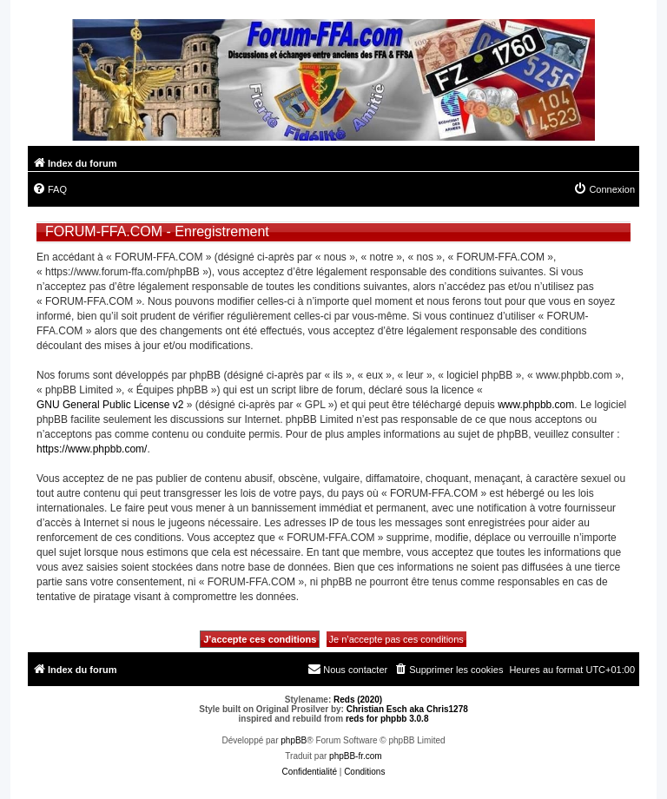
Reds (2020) (358, 699)
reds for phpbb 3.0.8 (387, 718)
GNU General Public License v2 (109, 405)
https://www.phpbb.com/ (91, 449)
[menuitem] (49, 189)
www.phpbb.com (536, 405)
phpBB (294, 740)
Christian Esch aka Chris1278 (407, 709)
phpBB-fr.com (355, 756)
